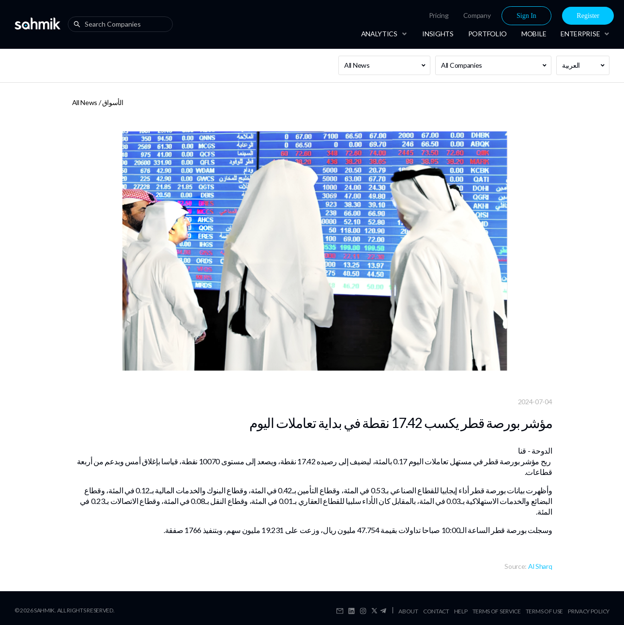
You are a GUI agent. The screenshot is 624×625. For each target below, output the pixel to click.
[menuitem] (439, 15)
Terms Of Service (496, 611)
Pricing (439, 15)
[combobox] (122, 24)
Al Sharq (540, 566)
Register (588, 16)
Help (461, 611)
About (408, 611)
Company (477, 15)
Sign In (526, 16)
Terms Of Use (544, 611)
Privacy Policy (588, 611)
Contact (436, 611)
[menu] (489, 15)
